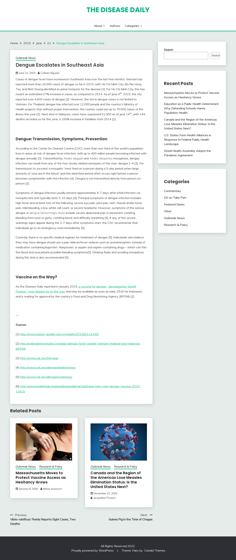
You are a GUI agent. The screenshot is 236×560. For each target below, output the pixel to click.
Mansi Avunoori (52, 488)
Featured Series (174, 204)
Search (168, 50)
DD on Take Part (175, 197)
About (98, 26)
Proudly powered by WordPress (92, 550)
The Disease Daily (118, 10)
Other (167, 211)
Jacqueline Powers (104, 497)
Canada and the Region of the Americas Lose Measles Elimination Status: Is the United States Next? (116, 479)
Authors (115, 26)
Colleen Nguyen (50, 73)
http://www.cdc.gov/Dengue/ (39, 358)
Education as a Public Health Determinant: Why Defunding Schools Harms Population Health (191, 108)
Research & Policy (50, 466)
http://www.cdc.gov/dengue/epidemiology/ (48, 367)
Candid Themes (154, 550)
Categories (132, 26)
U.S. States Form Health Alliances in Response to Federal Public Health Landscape (187, 139)
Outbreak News (26, 58)
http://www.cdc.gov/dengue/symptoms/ (46, 377)
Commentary (172, 191)
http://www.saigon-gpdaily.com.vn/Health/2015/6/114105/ (59, 334)
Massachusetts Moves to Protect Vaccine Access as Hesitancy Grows (41, 477)
